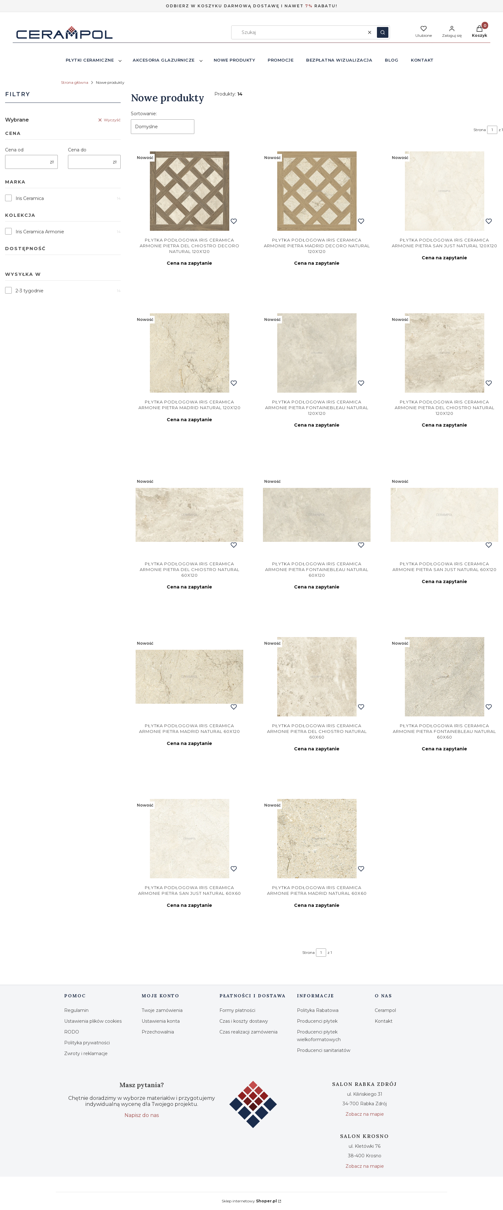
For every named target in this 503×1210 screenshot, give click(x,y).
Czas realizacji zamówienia (248, 1032)
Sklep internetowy (249, 1201)
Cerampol (385, 1010)
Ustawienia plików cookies (93, 1021)
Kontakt (383, 1021)
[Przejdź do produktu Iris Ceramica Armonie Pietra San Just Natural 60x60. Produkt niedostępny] (189, 838)
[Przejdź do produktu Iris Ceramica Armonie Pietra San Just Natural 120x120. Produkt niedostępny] (444, 191)
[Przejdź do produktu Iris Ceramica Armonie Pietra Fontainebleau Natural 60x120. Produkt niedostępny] (317, 515)
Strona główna (74, 82)
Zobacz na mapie (364, 1114)
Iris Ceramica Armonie (40, 232)
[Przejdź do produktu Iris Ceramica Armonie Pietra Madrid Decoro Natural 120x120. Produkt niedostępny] (317, 191)
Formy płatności (237, 1010)
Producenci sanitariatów (323, 1050)
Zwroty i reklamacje (86, 1053)
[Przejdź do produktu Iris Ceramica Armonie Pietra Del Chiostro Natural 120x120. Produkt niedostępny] (444, 353)
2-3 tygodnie (30, 291)
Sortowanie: (144, 113)
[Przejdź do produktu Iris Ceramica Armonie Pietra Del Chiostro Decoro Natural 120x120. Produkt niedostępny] (189, 191)
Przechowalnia (158, 1032)
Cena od (14, 150)
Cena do (77, 150)
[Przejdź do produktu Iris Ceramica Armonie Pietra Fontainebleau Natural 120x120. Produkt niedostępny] (317, 353)
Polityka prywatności (87, 1043)
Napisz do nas (141, 1115)
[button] (382, 32)
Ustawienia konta (161, 1021)
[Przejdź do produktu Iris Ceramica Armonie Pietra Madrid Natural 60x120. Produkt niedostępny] (189, 676)
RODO (71, 1032)
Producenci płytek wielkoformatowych (319, 1035)
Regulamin (76, 1010)
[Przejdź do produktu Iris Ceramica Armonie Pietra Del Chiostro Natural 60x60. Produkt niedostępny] (317, 676)
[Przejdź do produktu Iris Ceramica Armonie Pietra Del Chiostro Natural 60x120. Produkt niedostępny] (189, 515)
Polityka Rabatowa (318, 1010)
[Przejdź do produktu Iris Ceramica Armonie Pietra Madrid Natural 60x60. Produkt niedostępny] (317, 838)
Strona (479, 129)
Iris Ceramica (30, 198)
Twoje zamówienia (162, 1010)
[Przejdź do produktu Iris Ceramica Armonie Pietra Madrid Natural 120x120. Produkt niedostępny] (189, 353)
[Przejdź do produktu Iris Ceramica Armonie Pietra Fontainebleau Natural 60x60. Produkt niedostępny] (444, 676)
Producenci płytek (317, 1021)
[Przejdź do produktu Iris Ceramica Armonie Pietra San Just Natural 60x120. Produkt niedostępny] (444, 515)
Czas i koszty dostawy (243, 1021)
